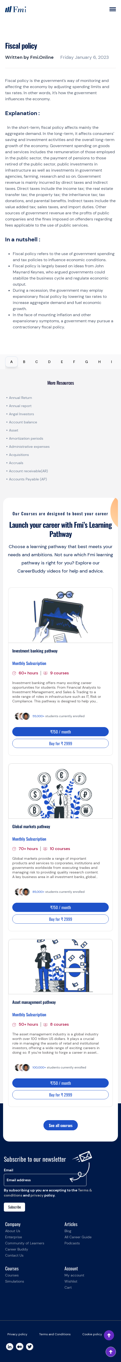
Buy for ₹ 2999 (60, 743)
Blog (67, 1231)
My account (74, 1275)
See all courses (60, 1125)
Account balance (23, 422)
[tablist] (60, 361)
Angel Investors (21, 414)
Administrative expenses (29, 446)
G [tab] (86, 361)
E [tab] (62, 361)
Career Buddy (16, 1249)
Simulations (14, 1281)
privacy (36, 1195)
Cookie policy (92, 1334)
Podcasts (72, 1243)
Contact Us (14, 1255)
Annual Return (20, 397)
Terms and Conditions (55, 1334)
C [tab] (36, 361)
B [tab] (24, 361)
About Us (12, 1231)
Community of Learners (24, 1243)
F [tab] (74, 361)
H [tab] (99, 361)
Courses (12, 1275)
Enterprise (13, 1237)
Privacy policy (17, 1334)
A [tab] (11, 361)
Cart (68, 1287)
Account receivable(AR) (28, 471)
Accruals (16, 463)
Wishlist (70, 1281)
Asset (13, 430)
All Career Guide (78, 1237)
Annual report (20, 406)
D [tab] (49, 361)
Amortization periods (26, 438)
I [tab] (111, 361)
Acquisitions (19, 454)
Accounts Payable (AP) (28, 479)
